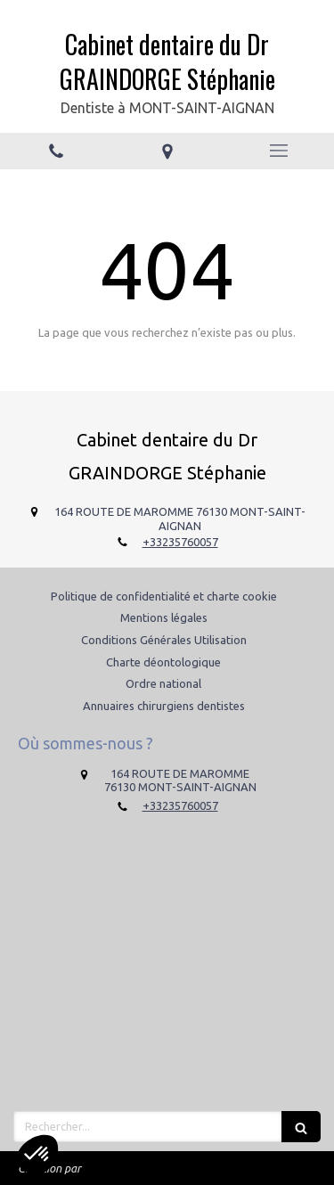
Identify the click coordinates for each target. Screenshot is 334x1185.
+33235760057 (180, 541)
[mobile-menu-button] (278, 150)
